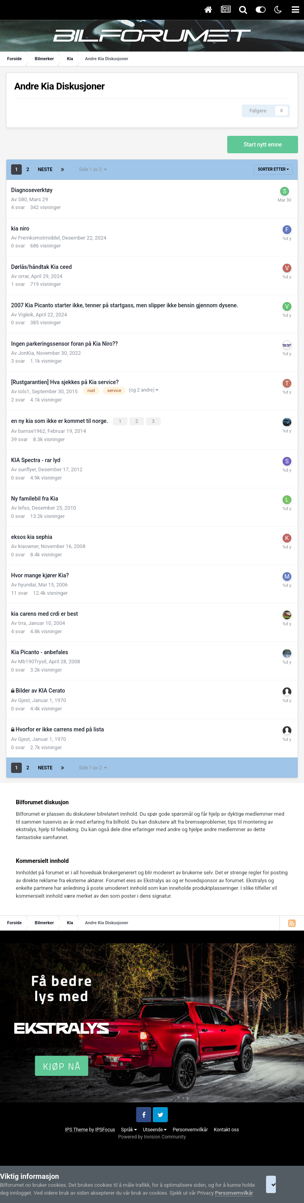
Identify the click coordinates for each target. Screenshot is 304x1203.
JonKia (26, 353)
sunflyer (27, 469)
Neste (45, 169)
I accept (282, 1180)
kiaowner (28, 546)
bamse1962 (32, 431)
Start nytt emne (262, 144)
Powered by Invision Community (152, 1136)
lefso (24, 507)
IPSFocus (105, 1129)
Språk (129, 1129)
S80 (22, 199)
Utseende (155, 1129)
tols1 (24, 391)
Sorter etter (273, 169)
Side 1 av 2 (93, 169)
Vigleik (26, 315)
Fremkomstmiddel (39, 238)
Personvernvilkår (190, 1129)
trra (22, 623)
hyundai (27, 584)
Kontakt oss (226, 1129)
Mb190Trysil (32, 661)
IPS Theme (76, 1129)
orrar (23, 276)
